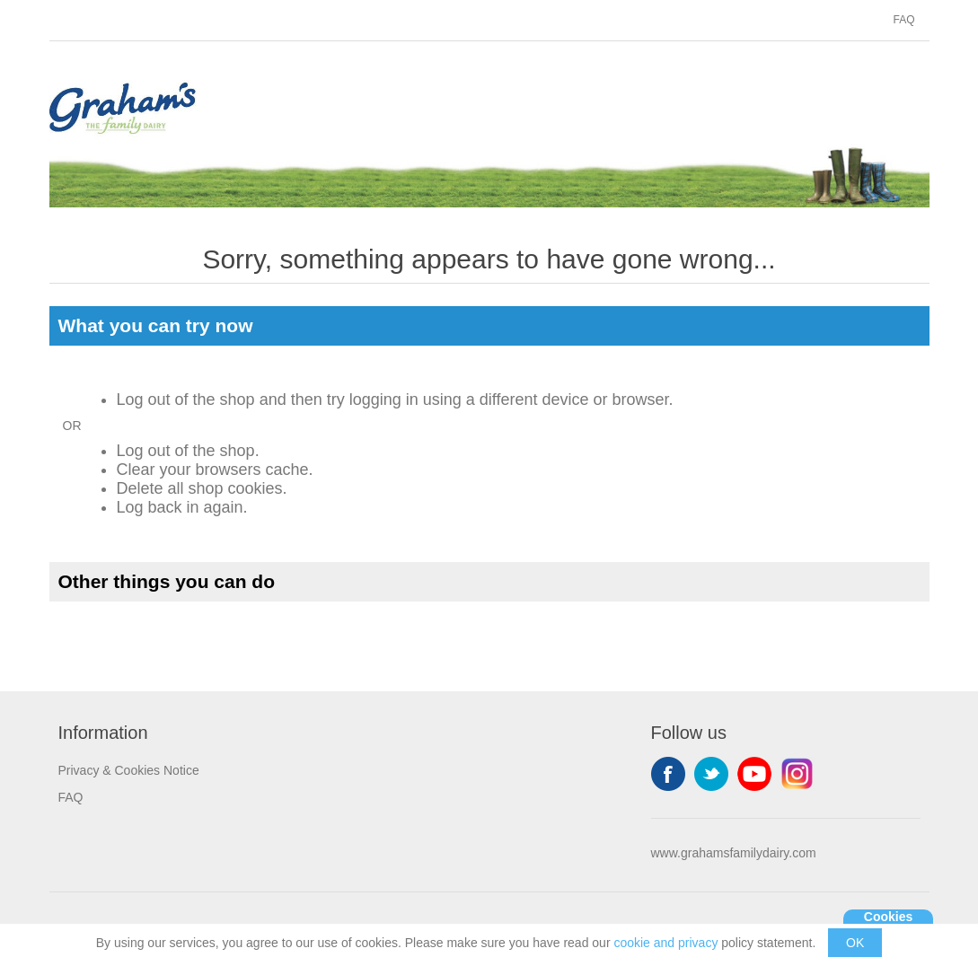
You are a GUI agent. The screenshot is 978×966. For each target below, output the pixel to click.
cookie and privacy (665, 942)
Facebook (668, 774)
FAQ (903, 19)
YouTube (754, 774)
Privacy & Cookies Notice (128, 770)
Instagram (797, 774)
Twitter (711, 774)
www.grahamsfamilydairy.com (733, 853)
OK (855, 942)
